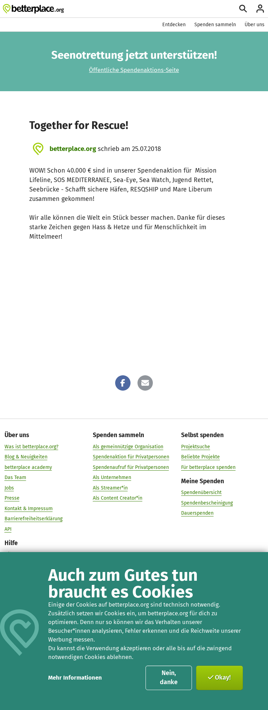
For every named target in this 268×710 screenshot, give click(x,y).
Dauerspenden (197, 513)
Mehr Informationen (75, 677)
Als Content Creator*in (117, 498)
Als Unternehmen (112, 477)
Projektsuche (195, 446)
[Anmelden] (260, 8)
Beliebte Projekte (200, 457)
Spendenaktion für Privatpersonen (131, 457)
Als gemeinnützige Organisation (128, 446)
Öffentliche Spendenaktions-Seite (134, 69)
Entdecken (174, 25)
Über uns (255, 25)
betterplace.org (73, 149)
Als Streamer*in (110, 488)
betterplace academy (28, 467)
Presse (12, 498)
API (8, 529)
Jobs (9, 488)
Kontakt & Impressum (29, 508)
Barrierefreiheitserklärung (33, 519)
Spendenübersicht (201, 492)
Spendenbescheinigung (207, 503)
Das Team (15, 477)
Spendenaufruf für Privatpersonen (131, 467)
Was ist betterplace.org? (31, 446)
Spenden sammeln (215, 25)
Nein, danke (169, 677)
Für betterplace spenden (208, 467)
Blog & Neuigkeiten (26, 457)
